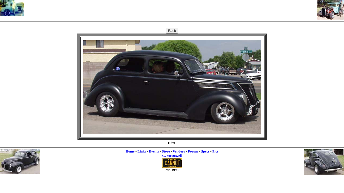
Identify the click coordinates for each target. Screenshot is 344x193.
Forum (193, 151)
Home (130, 151)
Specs (205, 151)
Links (141, 151)
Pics (215, 151)
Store (166, 151)
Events (154, 151)
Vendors (179, 151)
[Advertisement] (171, 8)
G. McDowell (172, 156)
